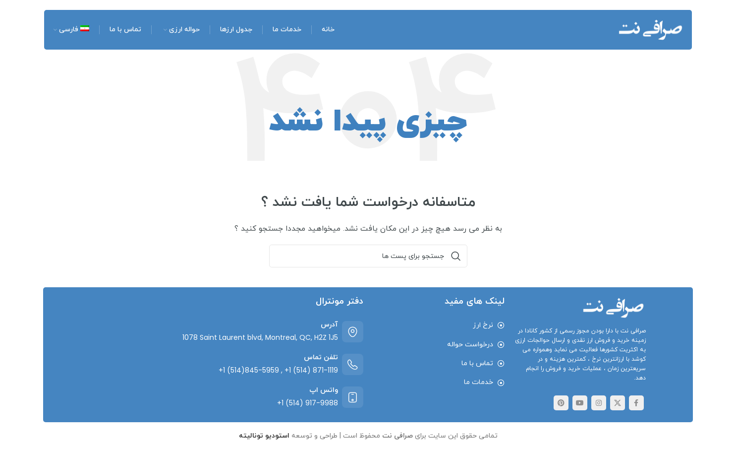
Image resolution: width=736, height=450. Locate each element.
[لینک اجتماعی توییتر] (617, 402)
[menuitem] (70, 30)
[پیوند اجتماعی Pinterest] (561, 402)
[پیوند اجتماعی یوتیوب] (579, 402)
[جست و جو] (368, 256)
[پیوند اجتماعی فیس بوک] (636, 402)
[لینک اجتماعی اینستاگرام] (598, 402)
